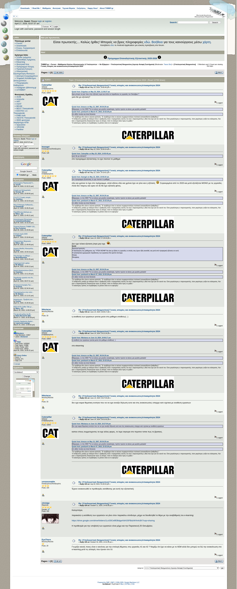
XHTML (127, 584)
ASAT (18, 104)
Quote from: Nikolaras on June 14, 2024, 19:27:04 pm (91, 424)
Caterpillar (47, 85)
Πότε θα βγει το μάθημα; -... (23, 256)
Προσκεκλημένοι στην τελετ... (24, 292)
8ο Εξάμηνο (104, 64)
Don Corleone (21, 228)
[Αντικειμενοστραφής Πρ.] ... (23, 285)
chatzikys (19, 199)
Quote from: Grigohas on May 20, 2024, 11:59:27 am (91, 92)
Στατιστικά (18, 328)
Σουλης (18, 301)
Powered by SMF (103, 582)
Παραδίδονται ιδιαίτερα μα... (23, 212)
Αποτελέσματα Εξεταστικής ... (24, 219)
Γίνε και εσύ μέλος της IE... (23, 314)
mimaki (17, 364)
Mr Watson (19, 265)
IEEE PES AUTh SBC (23, 316)
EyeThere (46, 539)
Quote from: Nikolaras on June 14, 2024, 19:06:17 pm (91, 338)
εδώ (147, 42)
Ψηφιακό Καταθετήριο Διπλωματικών (25, 79)
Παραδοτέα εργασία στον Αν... (24, 278)
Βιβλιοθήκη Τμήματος (25, 59)
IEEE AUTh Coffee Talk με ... (23, 307)
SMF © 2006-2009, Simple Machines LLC (125, 582)
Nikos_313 (19, 214)
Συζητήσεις (81, 8)
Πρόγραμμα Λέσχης (25, 66)
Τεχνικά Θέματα (68, 8)
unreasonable (48, 481)
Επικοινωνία (21, 50)
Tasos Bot (167, 64)
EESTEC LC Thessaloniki (21, 112)
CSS (132, 584)
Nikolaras (46, 309)
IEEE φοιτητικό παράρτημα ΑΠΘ (22, 121)
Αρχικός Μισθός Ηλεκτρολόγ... (24, 248)
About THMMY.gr (106, 8)
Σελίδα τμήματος (23, 57)
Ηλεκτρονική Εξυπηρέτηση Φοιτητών (24, 72)
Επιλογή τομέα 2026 (20, 234)
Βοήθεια (157, 42)
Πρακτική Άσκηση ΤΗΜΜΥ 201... (25, 227)
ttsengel (46, 147)
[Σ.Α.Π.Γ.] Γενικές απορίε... (23, 197)
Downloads (25, 8)
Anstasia (19, 287)
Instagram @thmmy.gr (26, 87)
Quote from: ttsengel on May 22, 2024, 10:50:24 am (90, 177)
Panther (20, 129)
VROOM (20, 127)
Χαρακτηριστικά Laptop (22, 263)
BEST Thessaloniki (24, 108)
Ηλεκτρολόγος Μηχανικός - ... (24, 241)
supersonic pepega (23, 323)
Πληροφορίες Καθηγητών (21, 84)
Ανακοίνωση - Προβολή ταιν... (24, 299)
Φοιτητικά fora (22, 64)
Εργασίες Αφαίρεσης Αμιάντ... (24, 321)
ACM (18, 97)
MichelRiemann (21, 257)
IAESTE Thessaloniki (25, 118)
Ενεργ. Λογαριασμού (25, 48)
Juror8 (18, 184)
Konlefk (18, 279)
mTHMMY (21, 90)
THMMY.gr (45, 64)
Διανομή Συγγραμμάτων (27, 76)
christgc (46, 503)
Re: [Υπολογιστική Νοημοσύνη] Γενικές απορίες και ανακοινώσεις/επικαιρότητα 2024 (119, 85)
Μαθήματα (46, 8)
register (48, 21)
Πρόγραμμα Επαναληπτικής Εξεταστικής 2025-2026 (132, 58)
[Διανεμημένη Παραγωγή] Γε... (24, 183)
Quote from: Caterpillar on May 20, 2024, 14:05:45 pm (91, 153)
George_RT (20, 192)
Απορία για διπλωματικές (22, 190)
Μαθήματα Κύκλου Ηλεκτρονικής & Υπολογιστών (78, 64)
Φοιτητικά (57, 8)
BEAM (19, 106)
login (40, 21)
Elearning (20, 62)
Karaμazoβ (19, 206)
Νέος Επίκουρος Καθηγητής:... (24, 205)
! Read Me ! (36, 8)
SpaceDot (20, 125)
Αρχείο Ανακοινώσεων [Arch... (24, 270)
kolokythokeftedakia (23, 221)
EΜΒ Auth (21, 115)
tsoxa (18, 250)
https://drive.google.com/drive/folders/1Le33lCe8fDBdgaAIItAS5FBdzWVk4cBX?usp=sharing (113, 520)
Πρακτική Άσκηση (24, 69)
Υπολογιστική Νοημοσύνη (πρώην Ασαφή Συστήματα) (132, 64)
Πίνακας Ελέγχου (22, 135)
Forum (19, 43)
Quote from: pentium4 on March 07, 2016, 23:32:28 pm (92, 112)
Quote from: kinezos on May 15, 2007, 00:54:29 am (90, 107)
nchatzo (18, 235)
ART (18, 101)
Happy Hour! (93, 8)
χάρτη (207, 42)
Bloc (122, 584)
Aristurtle (20, 99)
